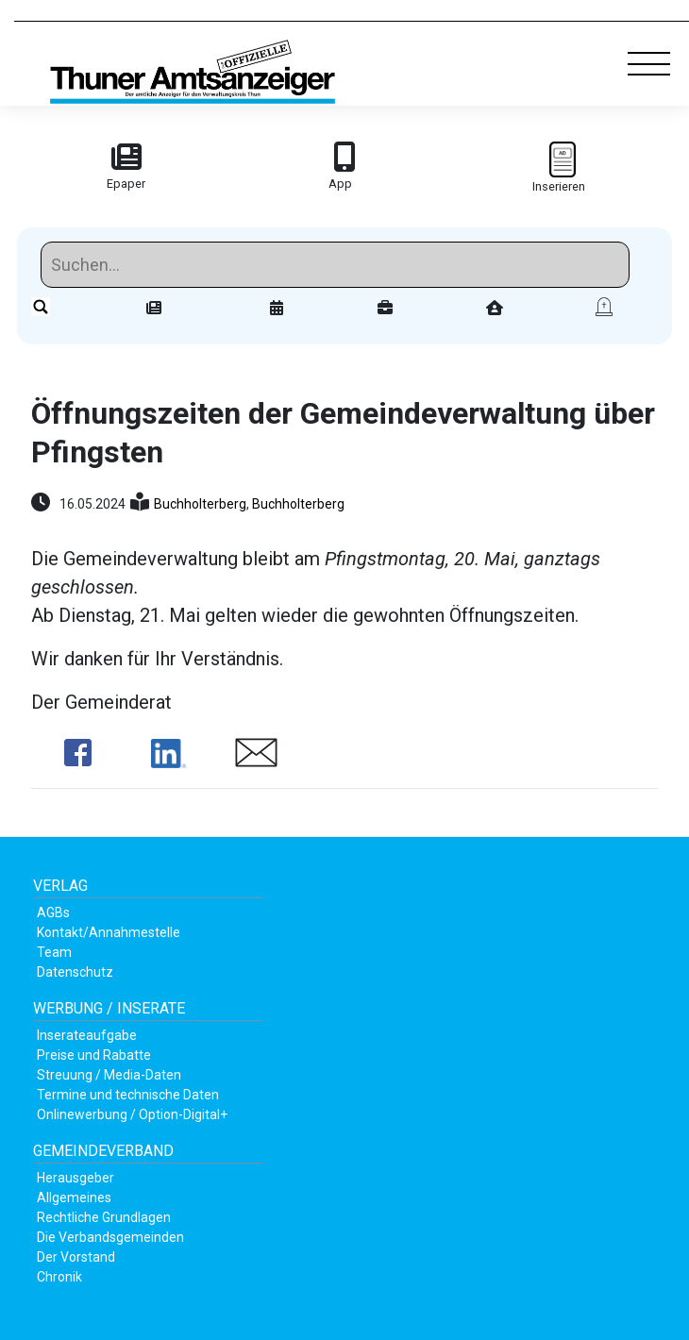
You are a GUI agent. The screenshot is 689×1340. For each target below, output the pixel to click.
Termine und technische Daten (128, 1094)
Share (78, 752)
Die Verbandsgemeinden (110, 1237)
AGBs (53, 912)
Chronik (59, 1276)
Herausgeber (75, 1177)
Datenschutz (75, 972)
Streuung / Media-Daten (109, 1074)
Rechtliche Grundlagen (104, 1217)
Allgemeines (74, 1197)
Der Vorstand (76, 1257)
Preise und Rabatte (94, 1055)
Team (54, 952)
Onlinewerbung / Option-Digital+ (132, 1114)
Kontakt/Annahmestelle (108, 932)
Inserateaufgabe (87, 1035)
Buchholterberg (200, 503)
